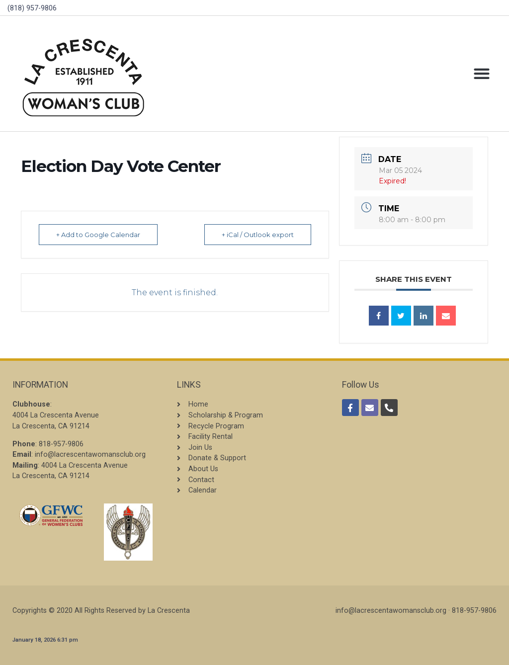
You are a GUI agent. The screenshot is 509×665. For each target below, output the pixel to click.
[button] (481, 73)
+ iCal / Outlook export (258, 235)
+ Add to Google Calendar (98, 235)
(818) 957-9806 (32, 8)
